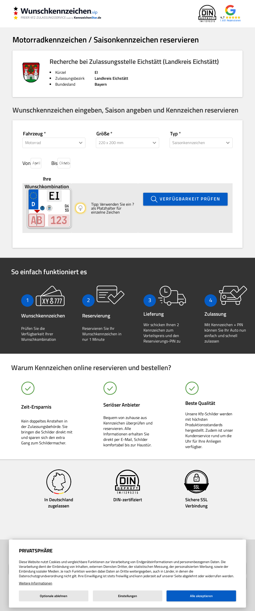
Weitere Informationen (35, 583)
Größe (102, 133)
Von (26, 163)
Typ (174, 133)
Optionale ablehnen (53, 595)
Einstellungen (127, 595)
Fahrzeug (33, 133)
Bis (54, 163)
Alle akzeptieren (201, 595)
